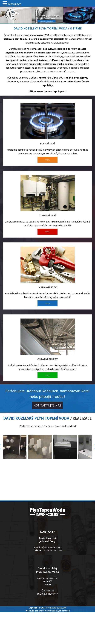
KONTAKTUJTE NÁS (47, 405)
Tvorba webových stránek (57, 610)
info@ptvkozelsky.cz (51, 547)
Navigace (14, 4)
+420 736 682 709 (52, 550)
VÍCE (47, 159)
